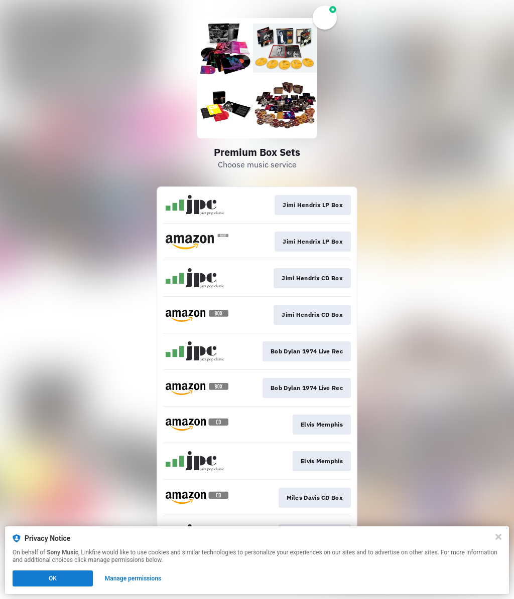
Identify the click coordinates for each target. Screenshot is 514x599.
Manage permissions (133, 578)
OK (53, 578)
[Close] (498, 537)
